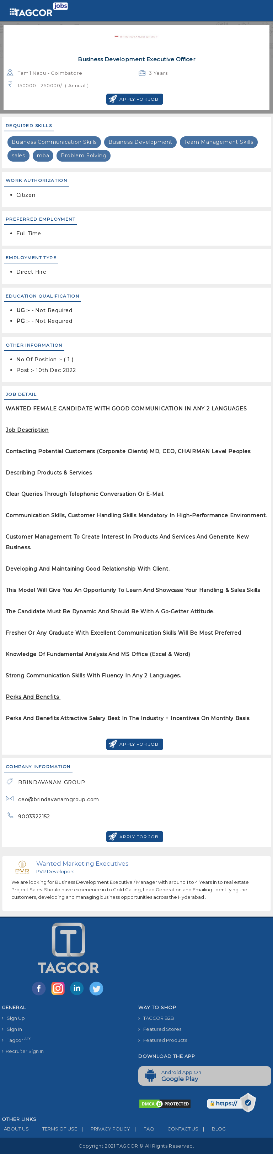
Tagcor (16, 1040)
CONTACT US (176, 1129)
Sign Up (13, 1018)
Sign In (12, 1029)
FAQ (142, 1129)
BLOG (212, 1129)
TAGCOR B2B (156, 1018)
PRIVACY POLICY (103, 1129)
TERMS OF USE (53, 1129)
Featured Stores (159, 1029)
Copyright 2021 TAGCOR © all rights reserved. (136, 1146)
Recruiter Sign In (23, 1051)
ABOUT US (15, 1129)
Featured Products (162, 1040)
